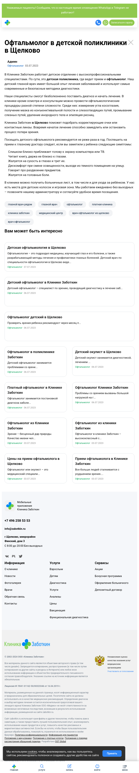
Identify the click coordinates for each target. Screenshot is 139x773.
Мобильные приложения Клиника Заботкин (28, 507)
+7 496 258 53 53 (17, 522)
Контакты (11, 604)
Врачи (8, 590)
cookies (32, 751)
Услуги (54, 590)
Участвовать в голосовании (121, 672)
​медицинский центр (51, 213)
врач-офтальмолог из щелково (90, 213)
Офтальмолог (14, 268)
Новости (10, 577)
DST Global (60, 742)
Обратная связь (15, 597)
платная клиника (102, 204)
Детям (54, 577)
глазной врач (49, 204)
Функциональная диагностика (69, 618)
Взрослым (56, 570)
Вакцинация (57, 611)
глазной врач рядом (20, 204)
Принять (112, 753)
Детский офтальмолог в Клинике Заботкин (42, 283)
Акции (99, 570)
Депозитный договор (108, 590)
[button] (125, 767)
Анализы (55, 597)
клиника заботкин (19, 213)
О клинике (11, 570)
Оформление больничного (112, 583)
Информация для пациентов (63, 736)
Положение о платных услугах (48, 739)
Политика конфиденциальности (31, 736)
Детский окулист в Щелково (98, 353)
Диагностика (58, 583)
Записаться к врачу (121, 22)
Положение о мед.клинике (18, 739)
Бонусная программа (108, 577)
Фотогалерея (13, 583)
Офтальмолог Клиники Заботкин (101, 388)
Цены (53, 604)
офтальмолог (75, 204)
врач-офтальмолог (19, 221)
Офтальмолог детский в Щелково (34, 318)
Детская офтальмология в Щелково (36, 249)
